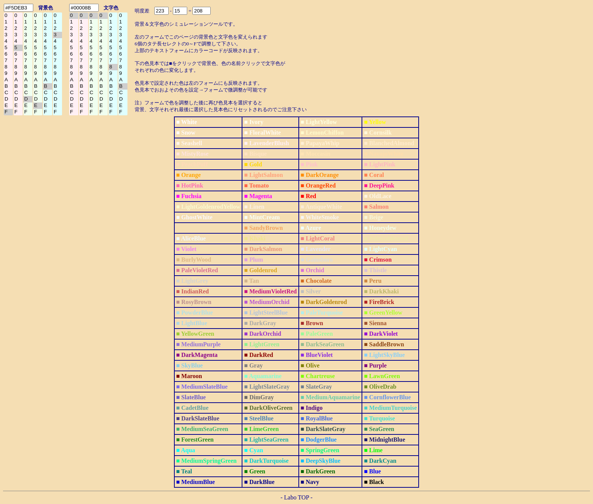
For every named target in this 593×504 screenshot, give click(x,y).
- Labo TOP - (297, 497)
